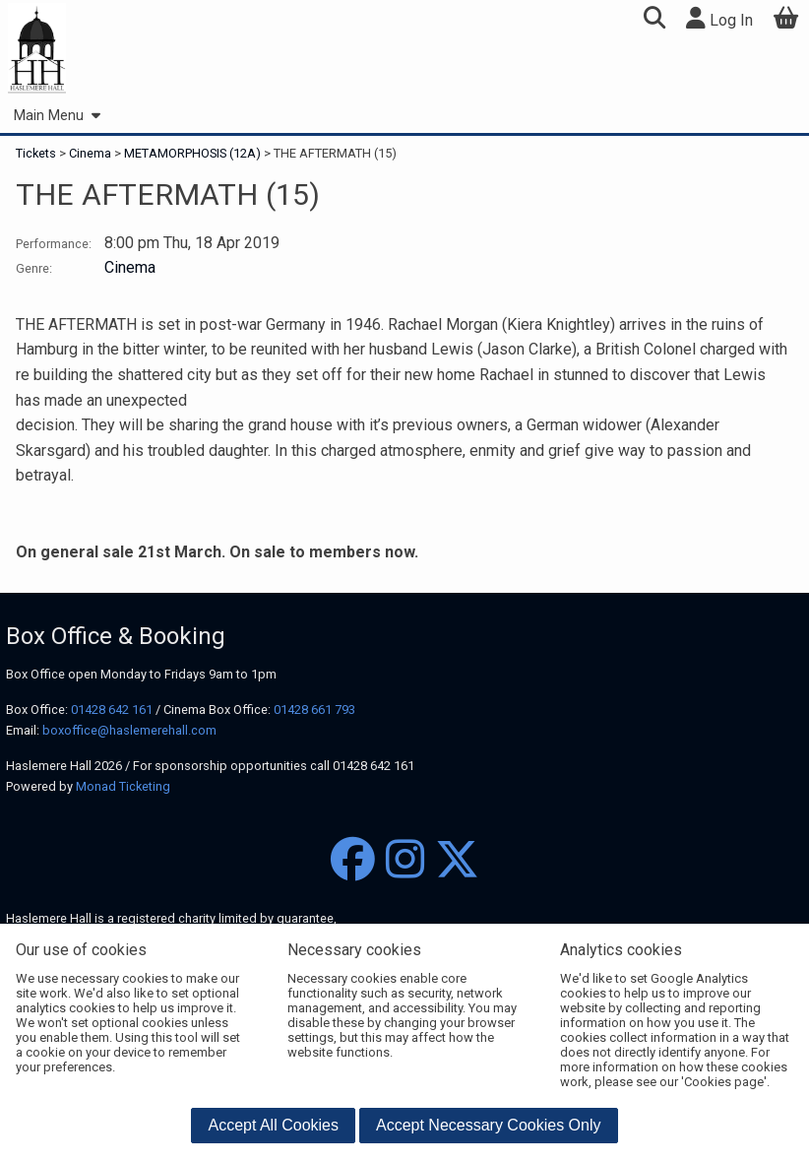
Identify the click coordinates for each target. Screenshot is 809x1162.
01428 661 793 (314, 709)
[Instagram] (405, 860)
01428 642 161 (112, 709)
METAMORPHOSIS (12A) (192, 153)
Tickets (37, 153)
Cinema (90, 153)
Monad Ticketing (123, 786)
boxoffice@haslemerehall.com (129, 730)
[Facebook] (353, 860)
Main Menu (56, 115)
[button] (654, 20)
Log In (719, 18)
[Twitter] (457, 860)
